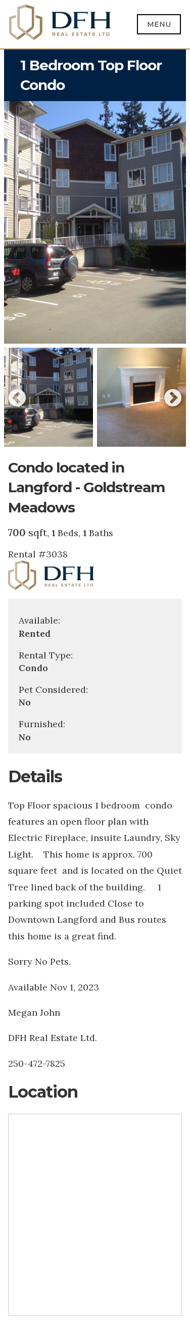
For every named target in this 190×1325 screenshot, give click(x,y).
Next (173, 399)
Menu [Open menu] (159, 24)
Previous (17, 399)
